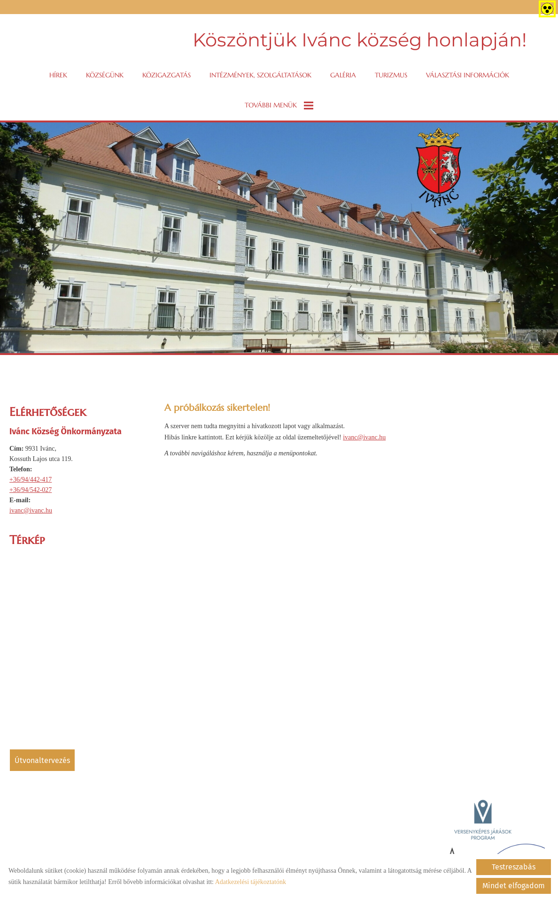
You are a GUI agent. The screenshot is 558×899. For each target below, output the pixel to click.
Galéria (343, 75)
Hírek (58, 75)
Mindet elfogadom (513, 885)
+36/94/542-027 (30, 489)
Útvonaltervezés (42, 760)
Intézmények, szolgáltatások (260, 75)
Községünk (105, 75)
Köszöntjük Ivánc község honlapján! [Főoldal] (360, 39)
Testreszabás (513, 866)
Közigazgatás (166, 75)
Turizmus (391, 75)
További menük (279, 105)
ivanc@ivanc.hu (30, 510)
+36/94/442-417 (30, 479)
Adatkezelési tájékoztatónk (250, 881)
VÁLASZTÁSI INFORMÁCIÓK (467, 75)
